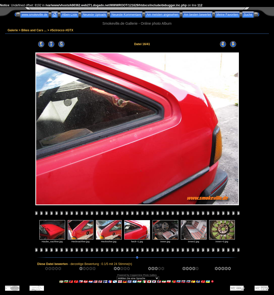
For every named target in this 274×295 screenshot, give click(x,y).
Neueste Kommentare (126, 14)
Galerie (13, 30)
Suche (248, 14)
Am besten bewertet (197, 14)
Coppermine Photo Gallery (143, 275)
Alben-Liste (69, 14)
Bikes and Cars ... (33, 30)
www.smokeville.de (34, 14)
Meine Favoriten (227, 14)
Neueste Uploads (94, 14)
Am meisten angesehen (162, 14)
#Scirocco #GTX (61, 30)
